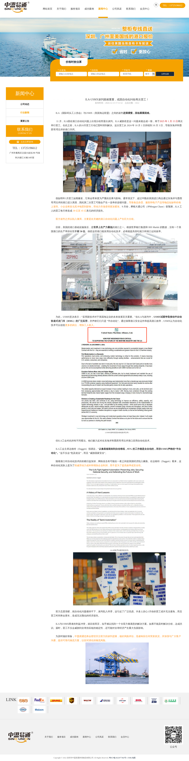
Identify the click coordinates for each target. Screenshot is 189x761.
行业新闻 (25, 118)
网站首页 (48, 9)
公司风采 (117, 9)
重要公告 (25, 128)
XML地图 (132, 758)
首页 (63, 92)
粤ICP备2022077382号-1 (118, 758)
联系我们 (131, 9)
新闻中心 (103, 9)
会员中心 (145, 9)
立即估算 (165, 75)
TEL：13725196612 (174, 9)
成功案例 (89, 9)
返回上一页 (178, 92)
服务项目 (75, 9)
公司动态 (25, 107)
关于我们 (62, 9)
